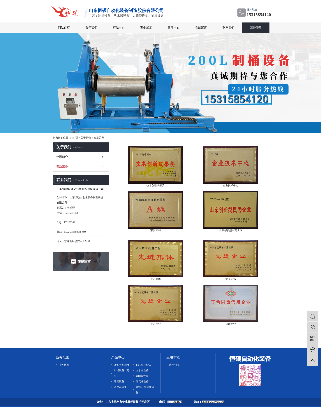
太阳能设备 (142, 376)
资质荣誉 (62, 166)
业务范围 (64, 365)
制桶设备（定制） (121, 373)
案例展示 (146, 27)
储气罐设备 (142, 381)
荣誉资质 (256, 27)
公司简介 (62, 156)
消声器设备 (120, 387)
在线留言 (201, 27)
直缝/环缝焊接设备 (145, 390)
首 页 (75, 137)
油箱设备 (119, 381)
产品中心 (119, 27)
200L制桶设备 (122, 365)
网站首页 (64, 27)
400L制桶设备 (143, 365)
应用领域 (174, 365)
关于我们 (91, 27)
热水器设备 (142, 370)
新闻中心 (173, 27)
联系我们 (228, 27)
